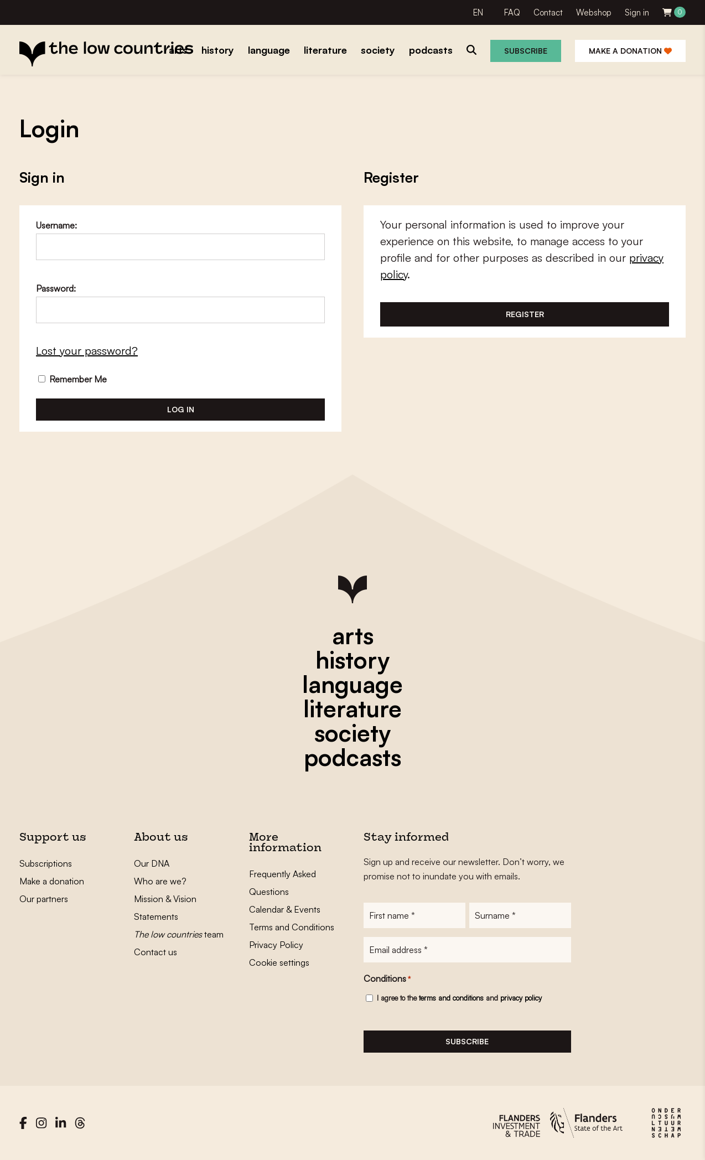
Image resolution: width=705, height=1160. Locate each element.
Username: (56, 225)
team (179, 934)
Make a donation (630, 50)
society (352, 732)
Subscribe (525, 50)
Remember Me (72, 379)
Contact (548, 12)
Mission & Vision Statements (165, 907)
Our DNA (151, 863)
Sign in (637, 12)
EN (478, 12)
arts (353, 635)
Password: (56, 288)
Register (525, 314)
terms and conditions (451, 997)
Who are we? (160, 881)
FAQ (512, 12)
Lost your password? (87, 351)
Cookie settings (279, 962)
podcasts (352, 757)
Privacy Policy (276, 944)
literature (352, 708)
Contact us (155, 951)
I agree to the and (459, 998)
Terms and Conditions (291, 927)
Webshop (593, 12)
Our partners (43, 898)
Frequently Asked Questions (282, 882)
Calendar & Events (284, 909)
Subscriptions (45, 863)
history (352, 659)
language (352, 684)
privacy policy (521, 997)
